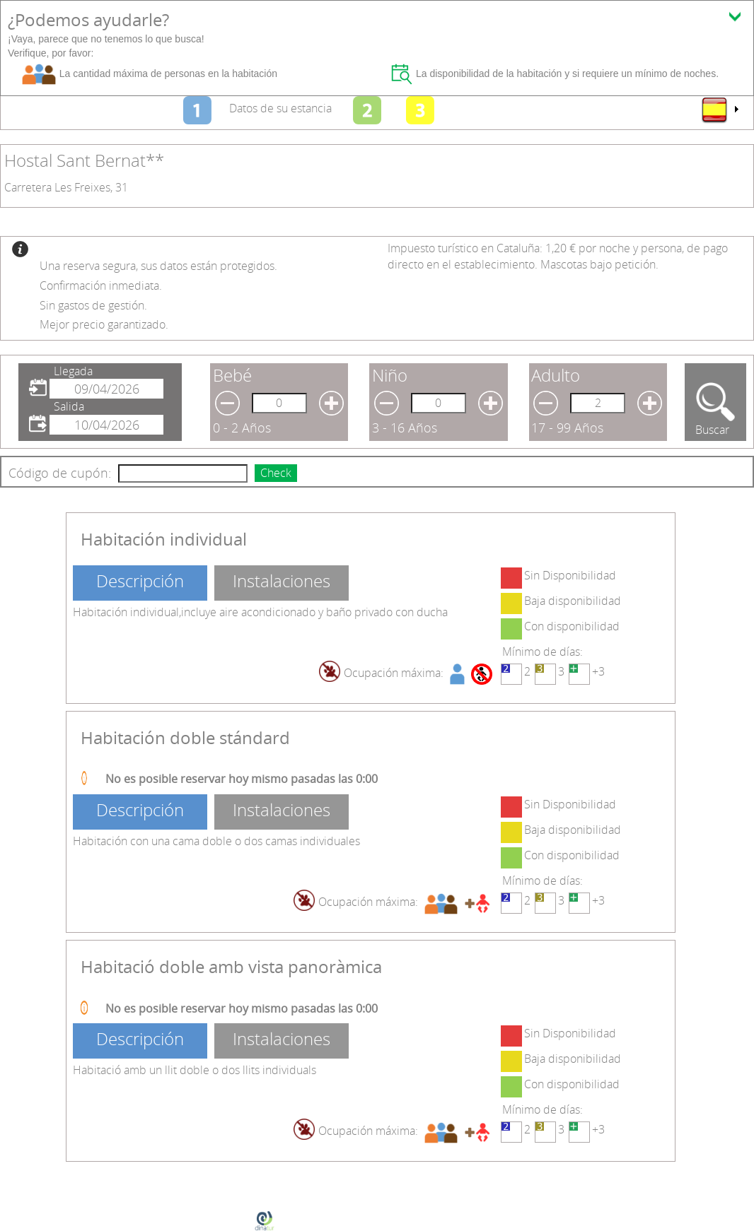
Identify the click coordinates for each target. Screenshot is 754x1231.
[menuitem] (719, 109)
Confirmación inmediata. (101, 285)
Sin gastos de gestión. (93, 305)
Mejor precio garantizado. (104, 324)
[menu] (719, 109)
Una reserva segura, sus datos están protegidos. (158, 265)
